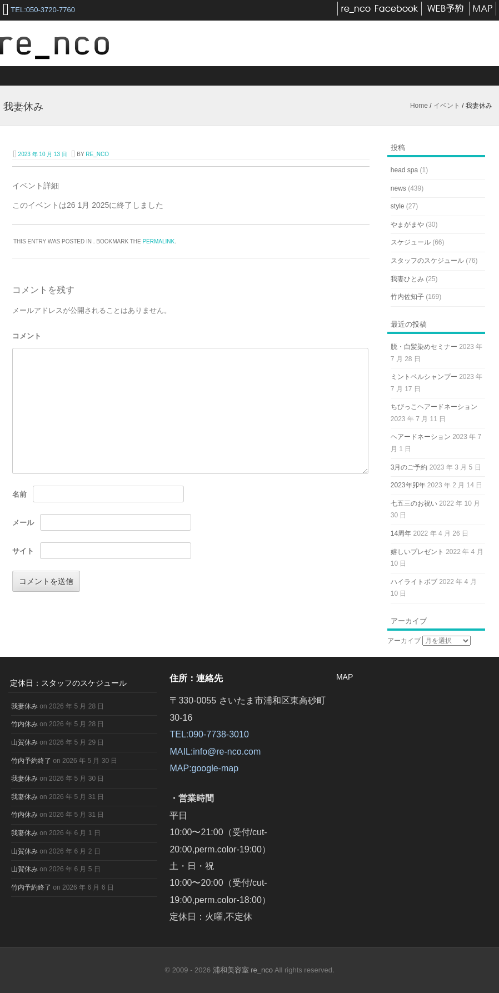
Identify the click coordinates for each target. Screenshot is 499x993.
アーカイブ (404, 641)
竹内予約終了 (31, 761)
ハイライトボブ (414, 582)
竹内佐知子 (407, 297)
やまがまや (407, 224)
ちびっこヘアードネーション (434, 407)
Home (419, 105)
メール (23, 522)
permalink (158, 241)
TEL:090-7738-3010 (208, 734)
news (398, 188)
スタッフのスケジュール (427, 261)
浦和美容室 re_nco (244, 970)
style (398, 206)
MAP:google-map (203, 768)
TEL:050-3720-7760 (43, 10)
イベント (446, 105)
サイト (23, 551)
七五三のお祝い (414, 503)
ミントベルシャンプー (424, 377)
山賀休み (24, 742)
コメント (26, 336)
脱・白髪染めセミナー (424, 347)
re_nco (97, 154)
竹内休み (24, 724)
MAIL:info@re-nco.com (215, 751)
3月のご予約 (409, 467)
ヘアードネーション (421, 437)
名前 (19, 494)
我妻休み (24, 706)
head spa (404, 170)
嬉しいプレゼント (417, 552)
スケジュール (411, 242)
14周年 (401, 533)
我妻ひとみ (407, 279)
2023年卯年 (408, 485)
